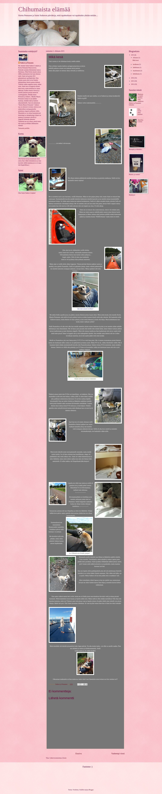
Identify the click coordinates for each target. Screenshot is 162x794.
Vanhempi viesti (118, 753)
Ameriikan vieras (140, 121)
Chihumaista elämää (44, 9)
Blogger (91, 790)
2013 (132, 81)
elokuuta (135, 57)
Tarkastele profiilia (23, 128)
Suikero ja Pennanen (26, 63)
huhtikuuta (136, 67)
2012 (132, 84)
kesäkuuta (136, 64)
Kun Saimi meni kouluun (140, 111)
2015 (132, 55)
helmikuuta (136, 74)
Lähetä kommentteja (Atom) (58, 758)
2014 (132, 78)
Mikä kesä (136, 60)
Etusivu (79, 753)
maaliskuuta (136, 70)
